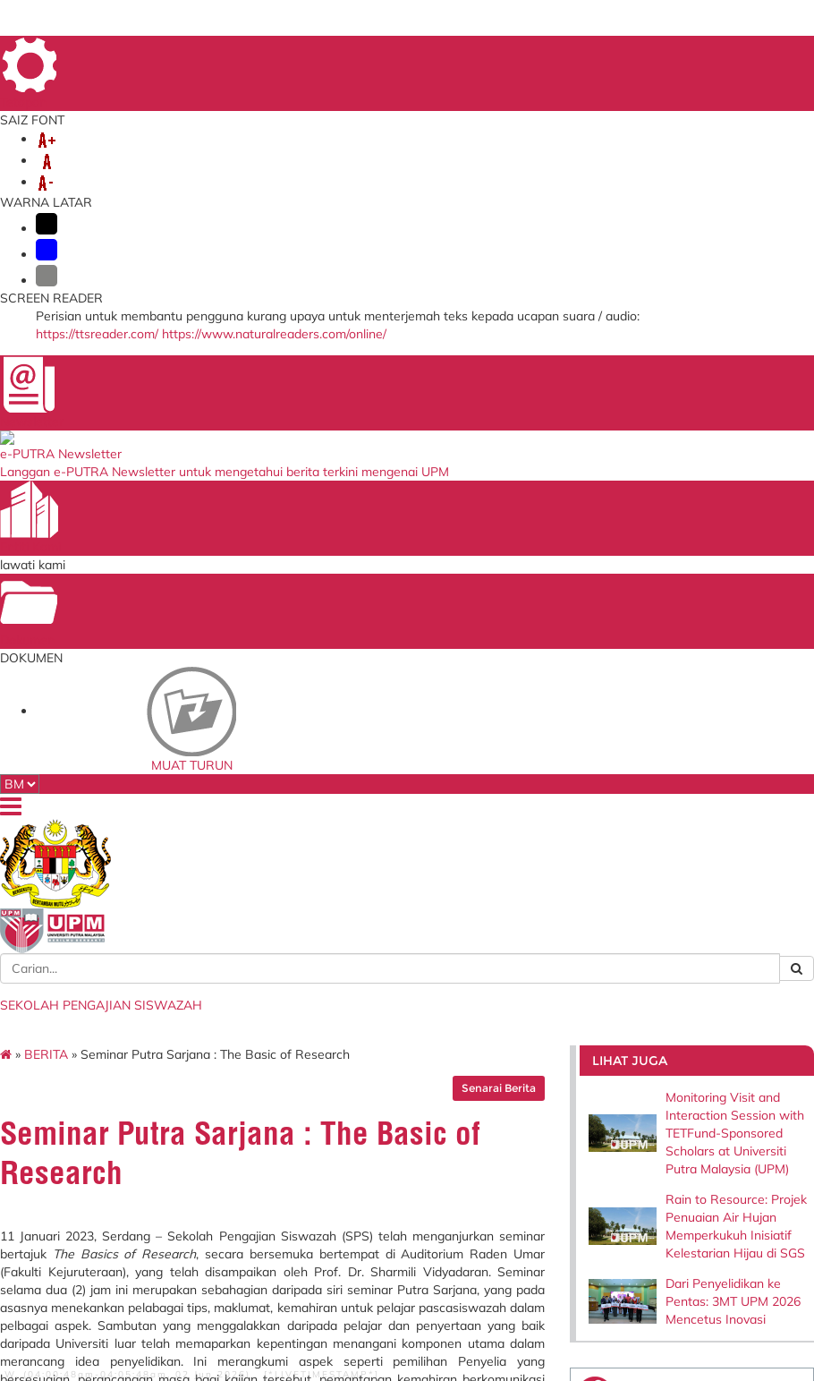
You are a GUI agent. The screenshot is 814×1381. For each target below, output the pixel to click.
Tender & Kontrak (527, 1038)
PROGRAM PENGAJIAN (630, 177)
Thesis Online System (251, 1028)
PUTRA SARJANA (412, 195)
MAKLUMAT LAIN (537, 195)
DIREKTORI (478, 52)
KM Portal (225, 1079)
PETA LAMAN (640, 52)
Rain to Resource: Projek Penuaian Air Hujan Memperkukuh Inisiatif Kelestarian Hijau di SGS (695, 446)
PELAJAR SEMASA (481, 177)
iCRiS (216, 1140)
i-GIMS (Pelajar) (240, 994)
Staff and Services (102, 1050)
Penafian (235, 1286)
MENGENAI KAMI (118, 177)
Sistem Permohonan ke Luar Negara (255, 1101)
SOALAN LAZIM (722, 52)
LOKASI (740, 76)
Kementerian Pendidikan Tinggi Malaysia (401, 982)
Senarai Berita (479, 281)
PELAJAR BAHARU (348, 177)
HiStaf (503, 1055)
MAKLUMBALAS (558, 52)
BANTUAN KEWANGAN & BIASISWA (177, 195)
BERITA (96, 248)
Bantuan (75, 1298)
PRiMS (218, 1123)
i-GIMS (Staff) (235, 1011)
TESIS (324, 195)
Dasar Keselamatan (153, 1298)
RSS (190, 1286)
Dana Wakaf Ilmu (529, 1021)
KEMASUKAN (231, 177)
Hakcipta (146, 1286)
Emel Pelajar (232, 977)
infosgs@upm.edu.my (656, 833)
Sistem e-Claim (239, 1062)
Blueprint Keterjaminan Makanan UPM (541, 982)
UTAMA (419, 52)
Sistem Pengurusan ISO (541, 1004)
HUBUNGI (639, 195)
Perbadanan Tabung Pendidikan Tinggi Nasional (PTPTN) (392, 1014)
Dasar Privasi (81, 1286)
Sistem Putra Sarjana (252, 1045)
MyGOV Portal (378, 1042)
